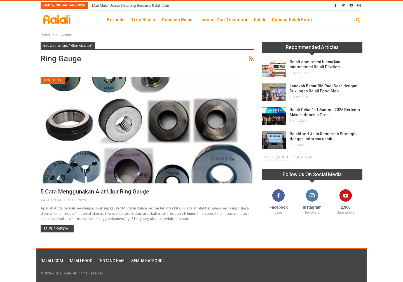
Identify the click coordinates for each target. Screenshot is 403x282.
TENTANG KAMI (112, 260)
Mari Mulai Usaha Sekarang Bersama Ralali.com (130, 5)
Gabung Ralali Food (292, 19)
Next (283, 157)
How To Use (53, 80)
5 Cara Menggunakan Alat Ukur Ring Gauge (95, 191)
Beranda (116, 19)
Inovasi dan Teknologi (223, 19)
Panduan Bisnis (178, 19)
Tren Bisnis (143, 19)
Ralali (259, 19)
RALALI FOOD (80, 260)
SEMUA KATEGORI (147, 260)
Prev (268, 157)
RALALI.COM (52, 260)
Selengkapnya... (57, 229)
